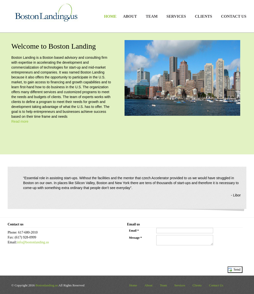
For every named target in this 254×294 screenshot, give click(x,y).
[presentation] (164, 256)
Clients (197, 285)
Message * (135, 237)
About (148, 285)
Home (110, 16)
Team (163, 285)
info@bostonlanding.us (33, 242)
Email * (134, 230)
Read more (19, 121)
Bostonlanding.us (46, 285)
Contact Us (233, 16)
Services (179, 285)
